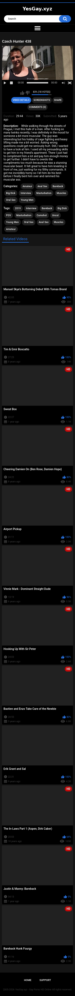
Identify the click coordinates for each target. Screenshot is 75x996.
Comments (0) (37, 107)
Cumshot (42, 215)
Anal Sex (42, 186)
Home (27, 980)
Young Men (27, 200)
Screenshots (41, 100)
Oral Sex (11, 200)
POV (8, 215)
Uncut (55, 215)
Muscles (61, 193)
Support (45, 980)
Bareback (58, 186)
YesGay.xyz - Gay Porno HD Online (33, 989)
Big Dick (10, 193)
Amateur (27, 186)
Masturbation (43, 193)
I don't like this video (27, 93)
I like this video (22, 93)
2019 (18, 208)
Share (58, 100)
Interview (26, 193)
